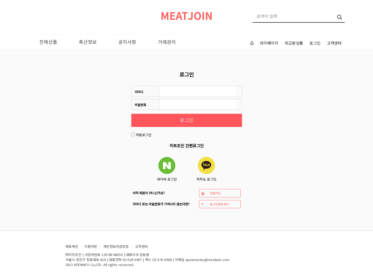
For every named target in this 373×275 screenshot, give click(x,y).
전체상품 (48, 41)
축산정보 (88, 41)
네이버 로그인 (167, 169)
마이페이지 (269, 43)
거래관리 (167, 41)
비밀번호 (140, 104)
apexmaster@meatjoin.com (207, 259)
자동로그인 (144, 134)
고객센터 (334, 43)
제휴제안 (71, 246)
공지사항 (127, 41)
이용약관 (90, 246)
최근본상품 (294, 43)
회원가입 (210, 193)
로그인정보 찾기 (215, 204)
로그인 (315, 43)
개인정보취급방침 (116, 246)
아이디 (139, 91)
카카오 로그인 (206, 169)
